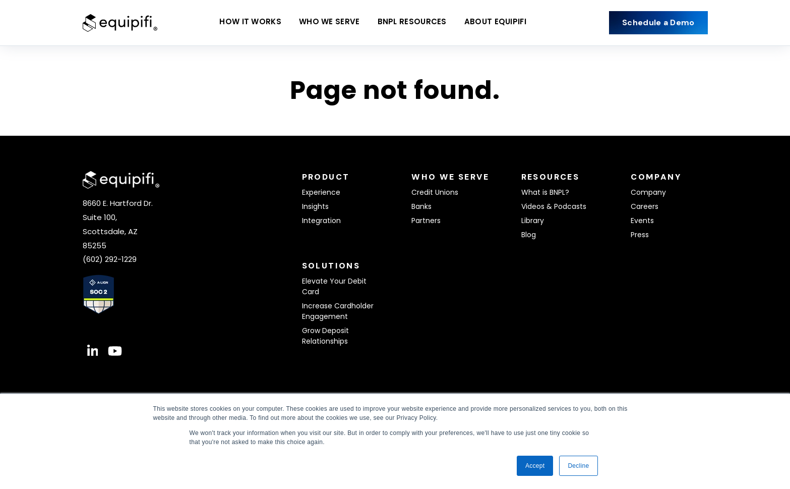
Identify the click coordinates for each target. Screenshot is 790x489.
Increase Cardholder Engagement (338, 311)
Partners (426, 220)
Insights (315, 206)
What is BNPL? (545, 192)
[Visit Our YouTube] (115, 351)
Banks (421, 206)
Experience (321, 192)
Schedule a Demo (658, 22)
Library (532, 220)
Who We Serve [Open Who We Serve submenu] (329, 23)
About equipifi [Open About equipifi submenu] (495, 23)
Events (642, 220)
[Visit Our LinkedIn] (93, 351)
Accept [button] (535, 465)
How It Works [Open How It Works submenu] (250, 23)
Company (648, 192)
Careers (644, 206)
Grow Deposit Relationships (325, 335)
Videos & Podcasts (553, 206)
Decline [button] (578, 465)
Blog (528, 235)
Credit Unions (434, 192)
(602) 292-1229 (110, 259)
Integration (321, 220)
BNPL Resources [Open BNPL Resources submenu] (412, 23)
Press (640, 235)
